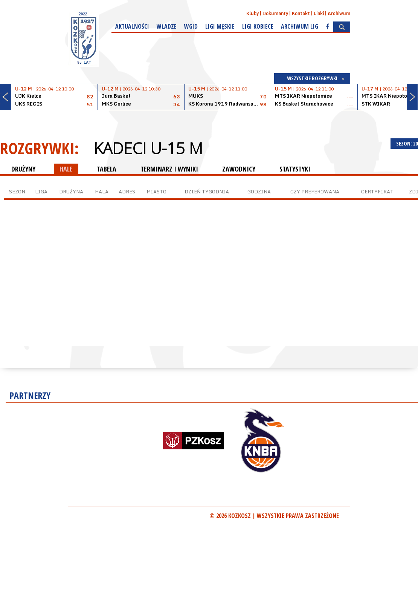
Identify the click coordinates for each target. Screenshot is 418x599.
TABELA (106, 168)
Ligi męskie (220, 26)
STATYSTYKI (294, 168)
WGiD (191, 26)
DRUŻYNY (23, 168)
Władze (167, 26)
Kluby (252, 13)
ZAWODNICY (238, 168)
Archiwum (339, 13)
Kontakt (301, 13)
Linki (319, 13)
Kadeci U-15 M (148, 148)
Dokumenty (275, 13)
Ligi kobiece (257, 26)
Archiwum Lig (299, 26)
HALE (66, 168)
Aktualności (132, 26)
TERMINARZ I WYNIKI (169, 168)
